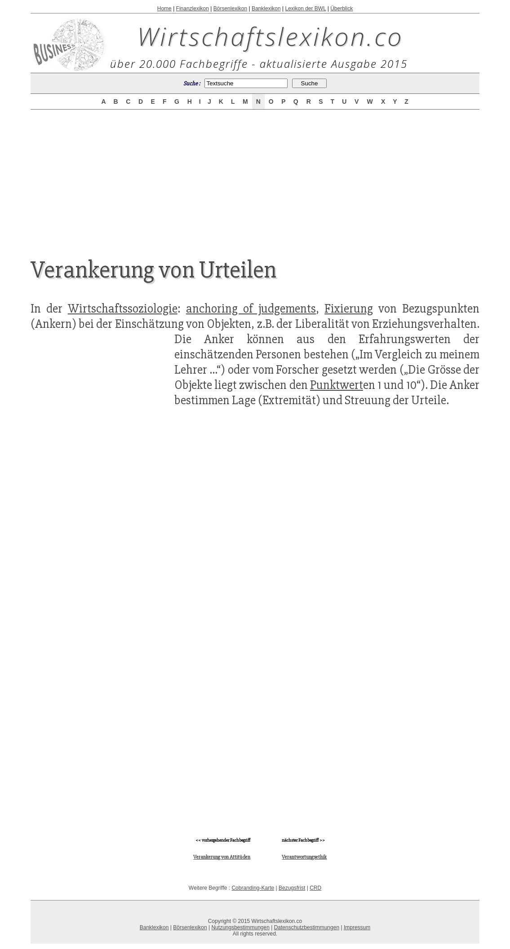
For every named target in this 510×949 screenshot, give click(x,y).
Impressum (357, 927)
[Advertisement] (254, 176)
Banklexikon (266, 8)
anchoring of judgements (251, 308)
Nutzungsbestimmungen (240, 927)
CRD (315, 888)
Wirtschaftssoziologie (122, 308)
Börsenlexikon (230, 8)
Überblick (341, 8)
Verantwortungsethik (304, 857)
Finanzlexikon (192, 8)
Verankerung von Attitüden (221, 857)
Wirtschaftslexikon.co (270, 36)
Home (164, 8)
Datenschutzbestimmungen (306, 927)
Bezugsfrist (292, 888)
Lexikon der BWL (305, 8)
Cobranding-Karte (252, 888)
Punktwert (336, 385)
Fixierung (348, 308)
